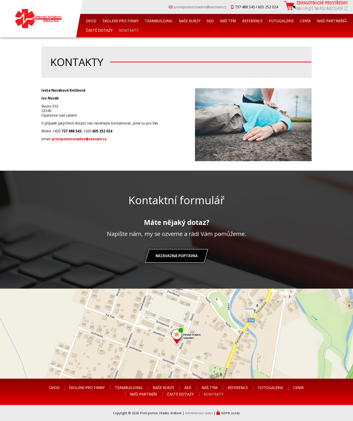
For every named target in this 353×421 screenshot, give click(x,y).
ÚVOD (91, 20)
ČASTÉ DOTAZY (99, 30)
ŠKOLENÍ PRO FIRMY (120, 20)
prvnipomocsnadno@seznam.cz (200, 7)
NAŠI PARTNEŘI (330, 20)
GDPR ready (230, 413)
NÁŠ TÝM (228, 20)
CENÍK (305, 20)
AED (210, 20)
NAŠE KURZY (189, 20)
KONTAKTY (128, 30)
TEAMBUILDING (158, 20)
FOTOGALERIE (281, 20)
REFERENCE (252, 20)
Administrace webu (199, 413)
